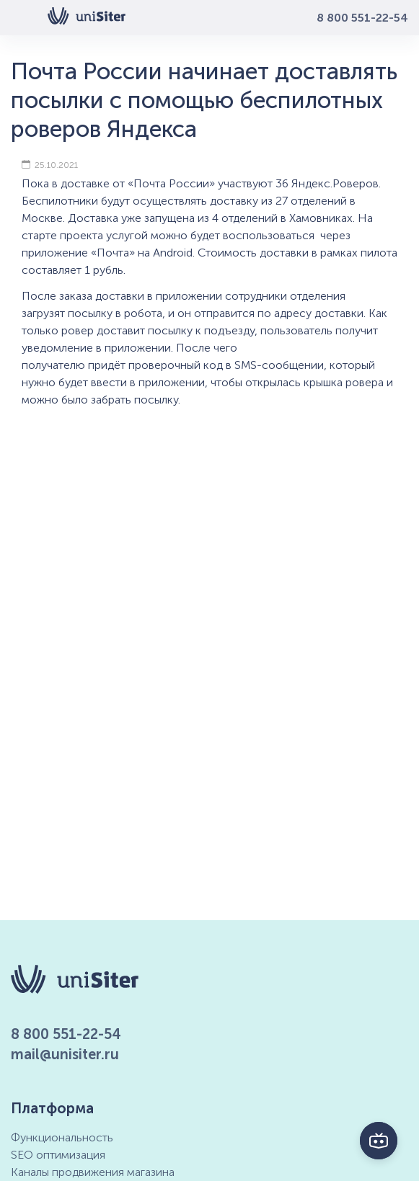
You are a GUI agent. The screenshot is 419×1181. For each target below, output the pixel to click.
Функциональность (62, 1137)
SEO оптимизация (58, 1155)
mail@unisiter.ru (65, 1054)
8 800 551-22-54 (362, 17)
